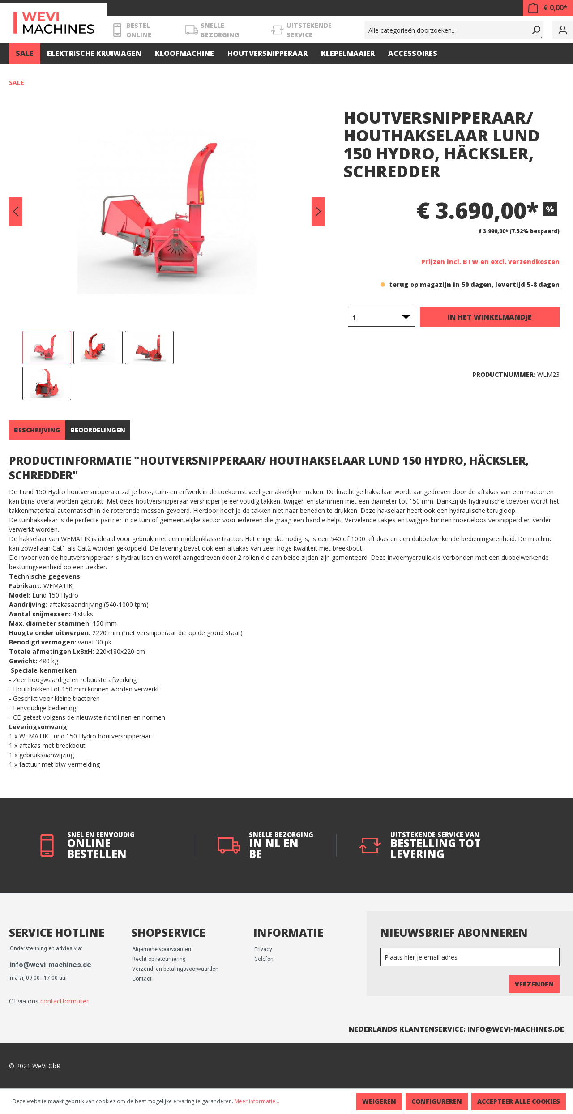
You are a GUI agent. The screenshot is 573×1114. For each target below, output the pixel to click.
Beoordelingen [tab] (97, 430)
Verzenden (534, 984)
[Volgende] (318, 211)
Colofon (264, 959)
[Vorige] (15, 211)
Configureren (436, 1101)
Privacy (263, 949)
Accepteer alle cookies (518, 1101)
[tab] (37, 430)
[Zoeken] (534, 30)
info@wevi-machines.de (50, 964)
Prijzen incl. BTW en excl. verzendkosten (490, 261)
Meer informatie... (257, 1101)
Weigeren (379, 1101)
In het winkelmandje (490, 317)
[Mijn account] (562, 30)
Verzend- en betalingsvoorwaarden (175, 969)
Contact (142, 979)
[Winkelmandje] (548, 8)
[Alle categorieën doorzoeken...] (445, 30)
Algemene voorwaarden (161, 949)
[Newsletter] (470, 957)
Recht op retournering (159, 959)
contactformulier (64, 1001)
